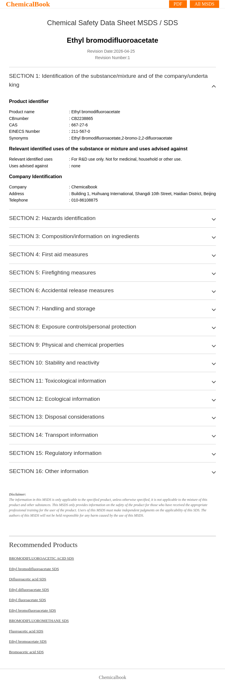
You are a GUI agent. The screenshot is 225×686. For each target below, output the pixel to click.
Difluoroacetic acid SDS (27, 579)
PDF (178, 3)
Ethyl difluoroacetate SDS (29, 589)
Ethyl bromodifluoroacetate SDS (34, 569)
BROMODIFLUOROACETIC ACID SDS (41, 558)
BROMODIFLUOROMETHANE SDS (39, 620)
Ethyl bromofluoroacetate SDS (32, 610)
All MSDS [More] (204, 3)
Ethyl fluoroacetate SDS (27, 600)
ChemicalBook (28, 4)
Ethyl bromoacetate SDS (28, 641)
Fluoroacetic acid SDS (26, 631)
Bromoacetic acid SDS (26, 652)
